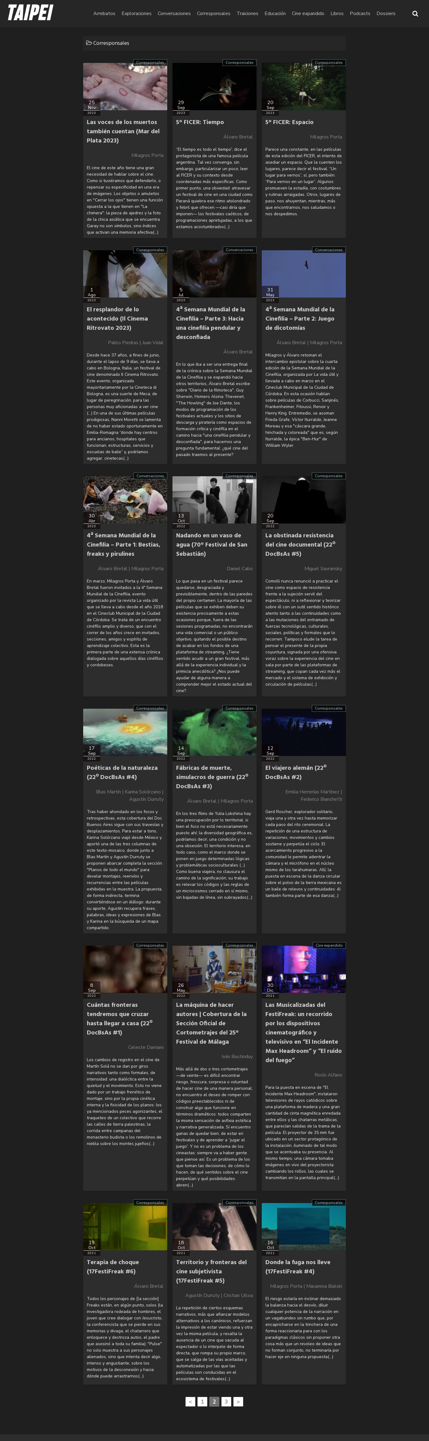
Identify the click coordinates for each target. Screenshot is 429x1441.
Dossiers (386, 13)
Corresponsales (213, 13)
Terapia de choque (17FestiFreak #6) (113, 1267)
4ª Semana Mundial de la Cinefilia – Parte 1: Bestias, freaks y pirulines (123, 545)
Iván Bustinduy (237, 1056)
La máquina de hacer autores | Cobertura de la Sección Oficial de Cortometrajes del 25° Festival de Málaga (211, 1023)
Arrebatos (104, 13)
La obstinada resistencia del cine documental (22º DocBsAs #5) (300, 545)
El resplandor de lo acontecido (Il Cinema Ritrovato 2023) (117, 319)
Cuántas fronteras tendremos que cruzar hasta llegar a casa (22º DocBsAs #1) (120, 1019)
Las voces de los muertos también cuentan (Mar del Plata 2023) (123, 132)
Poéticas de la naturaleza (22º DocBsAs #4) (122, 772)
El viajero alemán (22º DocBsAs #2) (296, 772)
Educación (275, 13)
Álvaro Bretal (238, 137)
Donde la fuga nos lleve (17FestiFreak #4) (297, 1267)
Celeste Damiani (146, 1047)
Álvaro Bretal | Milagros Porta (309, 342)
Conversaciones (174, 13)
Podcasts (360, 13)
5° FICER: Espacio (289, 122)
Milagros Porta (147, 155)
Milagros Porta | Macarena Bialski (306, 1286)
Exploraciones (137, 13)
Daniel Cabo (240, 568)
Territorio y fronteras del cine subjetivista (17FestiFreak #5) (211, 1272)
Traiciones (247, 13)
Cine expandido (308, 13)
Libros (337, 13)
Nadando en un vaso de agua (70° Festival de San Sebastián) (211, 545)
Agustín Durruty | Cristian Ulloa (219, 1295)
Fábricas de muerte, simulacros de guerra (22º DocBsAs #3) (212, 777)
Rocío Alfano (328, 1075)
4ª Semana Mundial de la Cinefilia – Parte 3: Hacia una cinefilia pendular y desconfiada (210, 323)
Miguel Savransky (323, 568)
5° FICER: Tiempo (200, 122)
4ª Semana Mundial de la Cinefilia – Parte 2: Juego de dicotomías (299, 319)
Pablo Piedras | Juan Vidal (136, 342)
